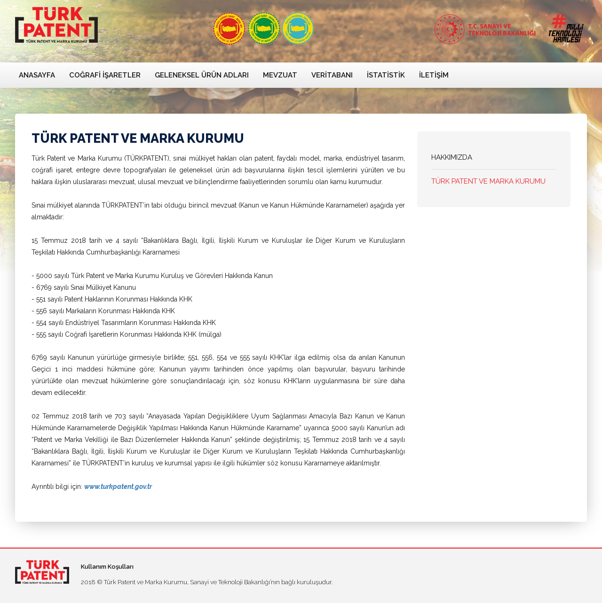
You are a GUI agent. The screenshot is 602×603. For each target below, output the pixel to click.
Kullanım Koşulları (107, 566)
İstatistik (386, 75)
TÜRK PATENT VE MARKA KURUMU (488, 181)
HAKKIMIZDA (451, 157)
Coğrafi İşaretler (105, 75)
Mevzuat (280, 75)
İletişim (434, 75)
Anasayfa (37, 75)
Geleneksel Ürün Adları (202, 75)
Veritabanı (332, 75)
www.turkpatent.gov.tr (118, 486)
